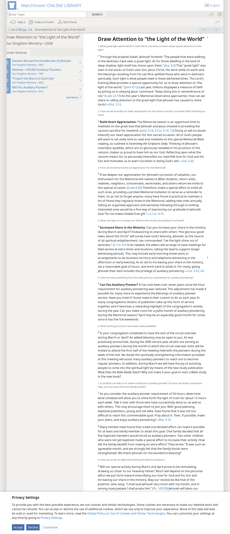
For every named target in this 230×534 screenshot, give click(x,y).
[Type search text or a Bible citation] (45, 14)
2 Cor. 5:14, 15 (168, 137)
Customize (50, 527)
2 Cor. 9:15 (161, 224)
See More (78, 97)
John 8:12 (159, 93)
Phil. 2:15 (159, 111)
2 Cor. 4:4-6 (143, 256)
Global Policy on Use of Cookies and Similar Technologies (126, 513)
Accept (18, 527)
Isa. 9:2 (184, 72)
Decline (33, 527)
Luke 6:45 (139, 198)
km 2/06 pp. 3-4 (19, 30)
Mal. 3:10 (177, 435)
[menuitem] (219, 14)
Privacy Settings (51, 518)
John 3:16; (152, 137)
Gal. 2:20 (108, 172)
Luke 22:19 (141, 102)
